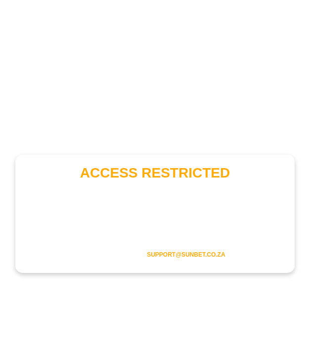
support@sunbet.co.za (186, 254)
